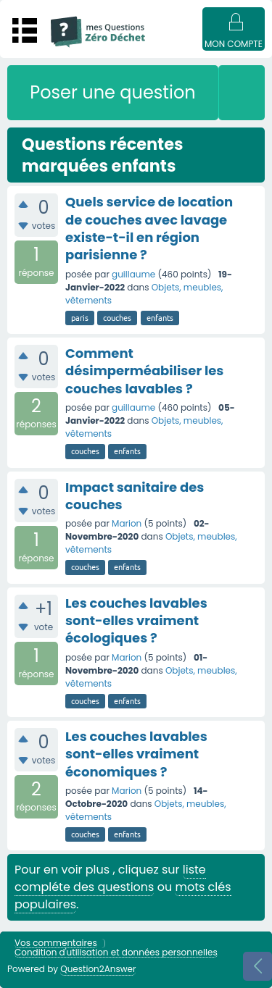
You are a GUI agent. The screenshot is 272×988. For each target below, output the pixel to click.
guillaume (133, 274)
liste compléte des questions (110, 878)
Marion (126, 523)
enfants (160, 318)
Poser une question (112, 92)
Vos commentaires (56, 943)
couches (117, 318)
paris (79, 318)
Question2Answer (98, 969)
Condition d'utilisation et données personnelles (116, 953)
